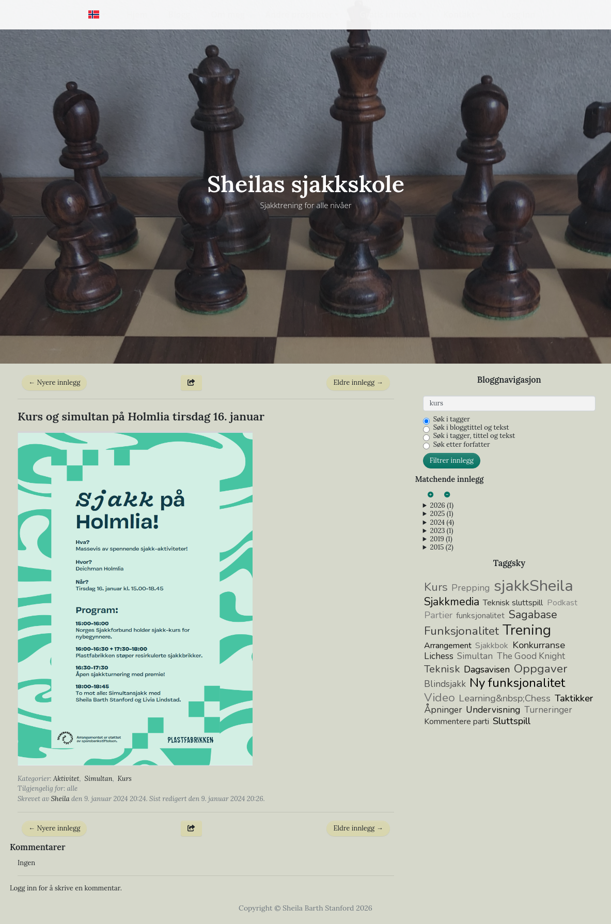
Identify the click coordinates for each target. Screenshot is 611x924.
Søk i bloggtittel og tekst (471, 428)
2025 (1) (441, 514)
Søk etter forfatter (461, 445)
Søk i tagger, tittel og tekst (474, 436)
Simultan (98, 778)
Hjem (137, 14)
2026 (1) (441, 506)
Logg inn (518, 14)
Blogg (179, 14)
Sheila (60, 798)
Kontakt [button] (459, 14)
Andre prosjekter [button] (299, 14)
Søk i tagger (451, 419)
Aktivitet (66, 778)
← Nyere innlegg (54, 382)
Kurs (125, 778)
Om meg (227, 14)
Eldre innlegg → (358, 382)
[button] (97, 14)
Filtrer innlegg (452, 460)
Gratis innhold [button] (387, 14)
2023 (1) (441, 531)
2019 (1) (441, 539)
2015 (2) (441, 547)
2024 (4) (442, 523)
